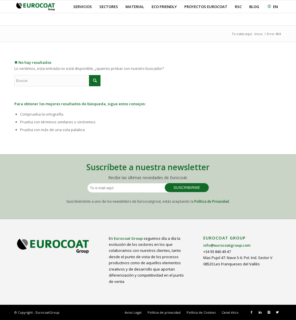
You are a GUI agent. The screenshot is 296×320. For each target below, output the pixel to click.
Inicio (258, 34)
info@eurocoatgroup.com (226, 245)
